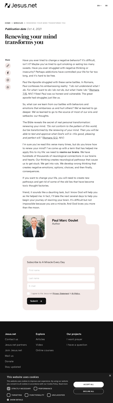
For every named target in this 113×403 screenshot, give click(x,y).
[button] (39, 399)
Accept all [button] (89, 384)
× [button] (110, 376)
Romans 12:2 (50, 137)
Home (7, 23)
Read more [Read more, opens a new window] (63, 384)
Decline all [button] (88, 391)
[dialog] (56, 388)
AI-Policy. (76, 293)
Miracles (18, 23)
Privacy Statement (61, 293)
